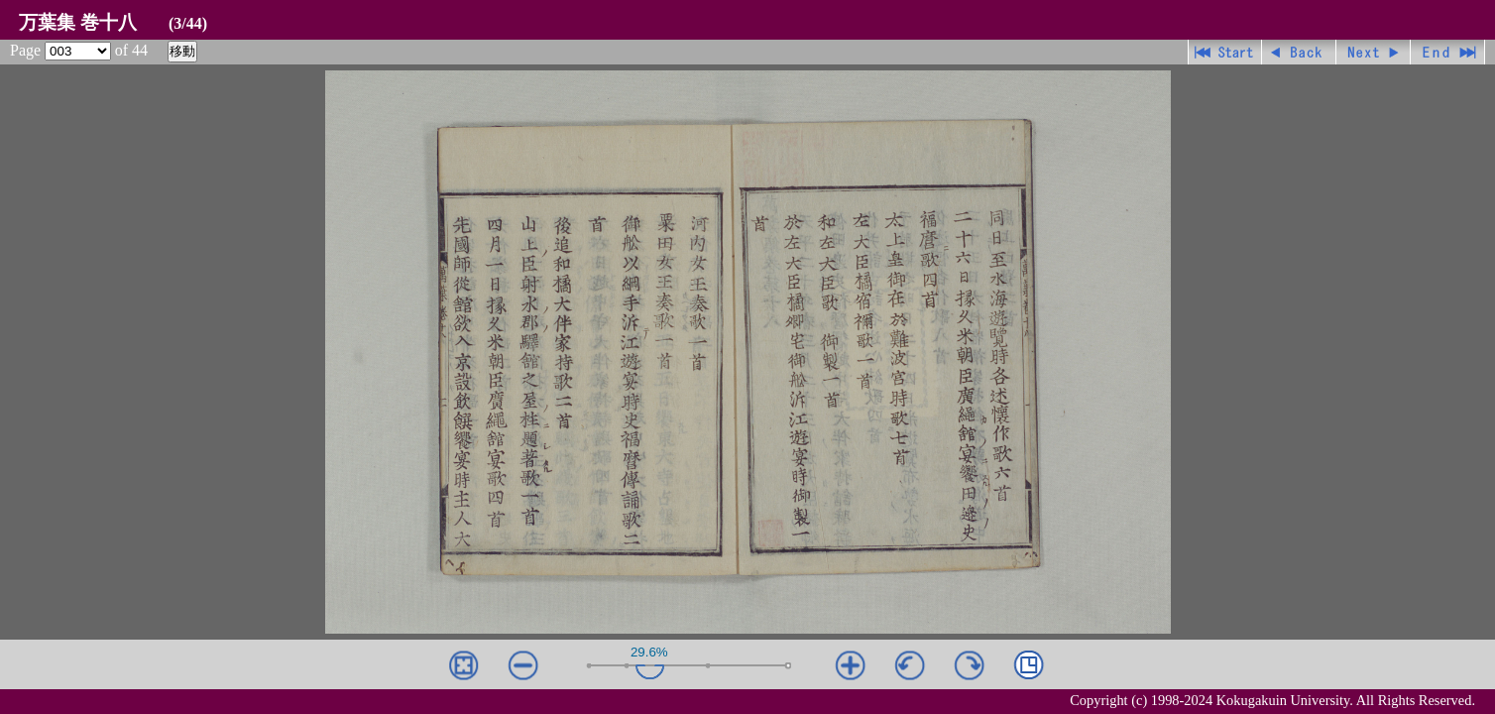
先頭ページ (1225, 52)
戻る (1299, 52)
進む (1373, 52)
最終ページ (1448, 52)
